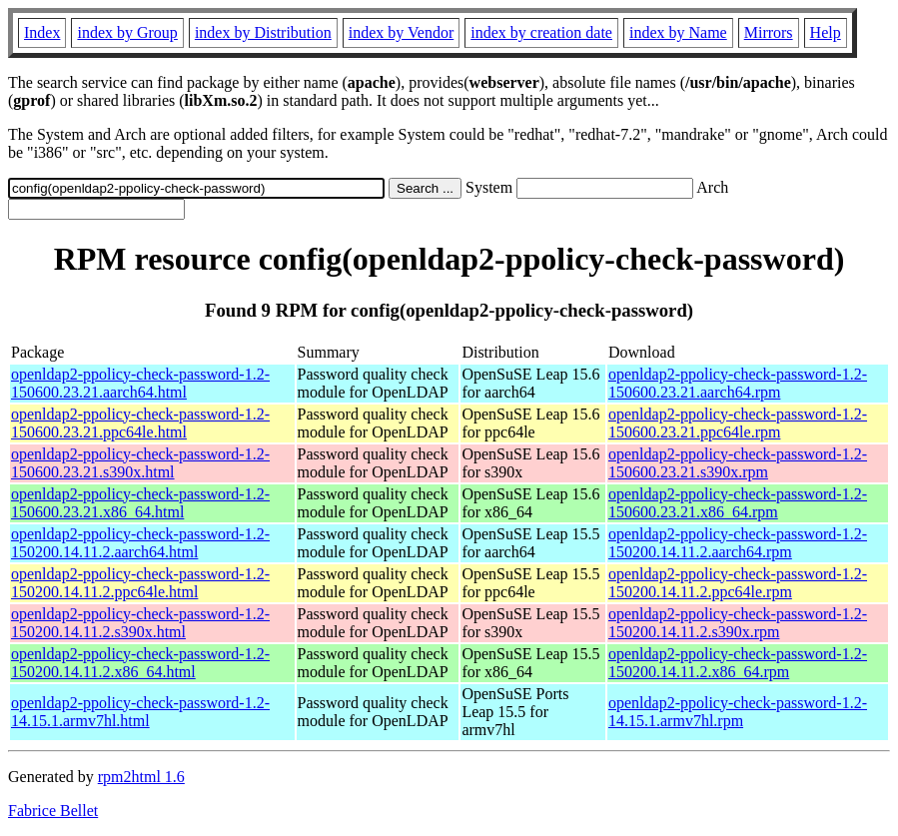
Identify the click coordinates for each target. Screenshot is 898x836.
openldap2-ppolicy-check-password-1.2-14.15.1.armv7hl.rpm (737, 711)
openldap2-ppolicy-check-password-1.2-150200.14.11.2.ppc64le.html (140, 582)
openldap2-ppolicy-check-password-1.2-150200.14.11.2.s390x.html (140, 622)
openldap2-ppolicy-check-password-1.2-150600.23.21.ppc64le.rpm (737, 423)
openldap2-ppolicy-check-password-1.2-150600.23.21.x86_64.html (140, 502)
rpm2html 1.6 (141, 776)
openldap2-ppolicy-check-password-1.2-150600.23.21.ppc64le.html (140, 423)
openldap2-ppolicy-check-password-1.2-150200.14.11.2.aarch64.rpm (737, 542)
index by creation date (541, 32)
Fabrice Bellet (53, 810)
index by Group (127, 32)
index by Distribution (263, 32)
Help (825, 32)
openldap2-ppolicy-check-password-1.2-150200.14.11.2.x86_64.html (140, 662)
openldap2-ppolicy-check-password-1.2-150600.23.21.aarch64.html (140, 383)
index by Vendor (401, 32)
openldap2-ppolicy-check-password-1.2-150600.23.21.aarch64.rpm (737, 383)
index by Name (678, 32)
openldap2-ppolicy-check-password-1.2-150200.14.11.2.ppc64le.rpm (737, 582)
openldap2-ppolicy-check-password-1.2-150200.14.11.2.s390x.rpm (737, 622)
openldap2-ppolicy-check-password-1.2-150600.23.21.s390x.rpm (737, 462)
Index (42, 32)
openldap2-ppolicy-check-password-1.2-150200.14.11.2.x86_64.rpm (737, 662)
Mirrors (768, 32)
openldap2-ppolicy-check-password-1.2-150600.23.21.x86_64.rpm (737, 502)
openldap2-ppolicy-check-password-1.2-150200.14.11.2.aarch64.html (140, 542)
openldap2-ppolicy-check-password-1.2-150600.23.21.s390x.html (140, 462)
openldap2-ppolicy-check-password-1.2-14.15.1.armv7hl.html (140, 711)
